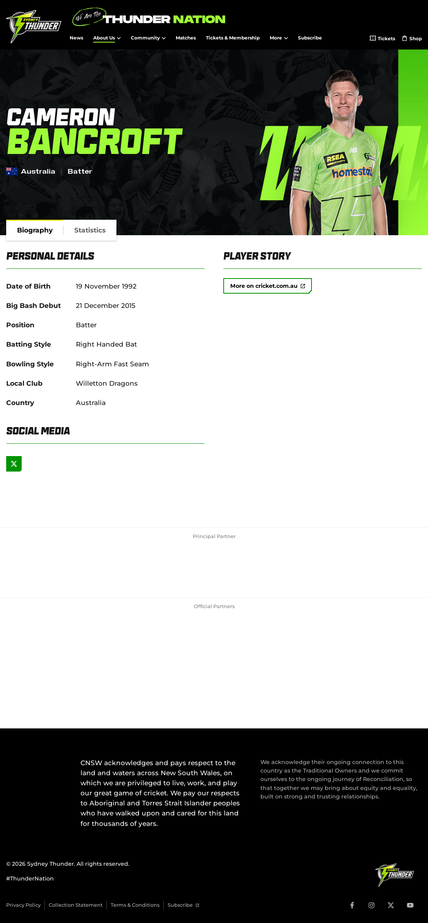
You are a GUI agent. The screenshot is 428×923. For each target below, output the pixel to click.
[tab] (34, 230)
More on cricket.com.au (267, 285)
